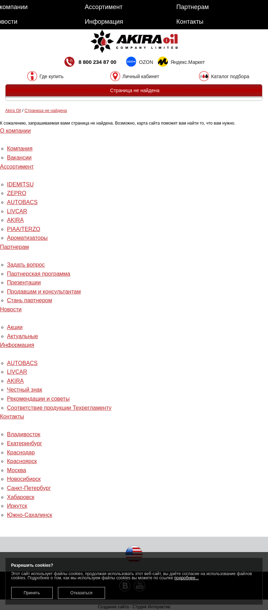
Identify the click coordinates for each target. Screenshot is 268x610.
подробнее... (186, 577)
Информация (17, 345)
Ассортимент (17, 167)
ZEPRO (16, 193)
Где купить (51, 76)
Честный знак (24, 390)
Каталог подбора (230, 76)
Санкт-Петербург (29, 488)
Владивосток (23, 434)
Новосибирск (24, 479)
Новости (11, 309)
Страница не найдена (45, 110)
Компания (19, 148)
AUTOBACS (22, 202)
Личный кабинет (140, 76)
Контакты (12, 416)
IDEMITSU (20, 184)
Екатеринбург (24, 443)
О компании (15, 131)
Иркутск (17, 506)
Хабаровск (20, 497)
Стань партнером (29, 300)
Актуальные (22, 336)
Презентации (24, 282)
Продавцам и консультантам (44, 292)
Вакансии (19, 158)
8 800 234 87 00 (89, 62)
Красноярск (22, 461)
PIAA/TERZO (23, 229)
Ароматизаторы (27, 238)
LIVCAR (17, 211)
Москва (16, 470)
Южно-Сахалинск (29, 515)
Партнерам (14, 247)
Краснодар (21, 452)
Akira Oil (13, 110)
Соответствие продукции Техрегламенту (59, 408)
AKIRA (15, 220)
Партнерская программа (38, 274)
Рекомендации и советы (38, 399)
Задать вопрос (26, 265)
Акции (15, 327)
